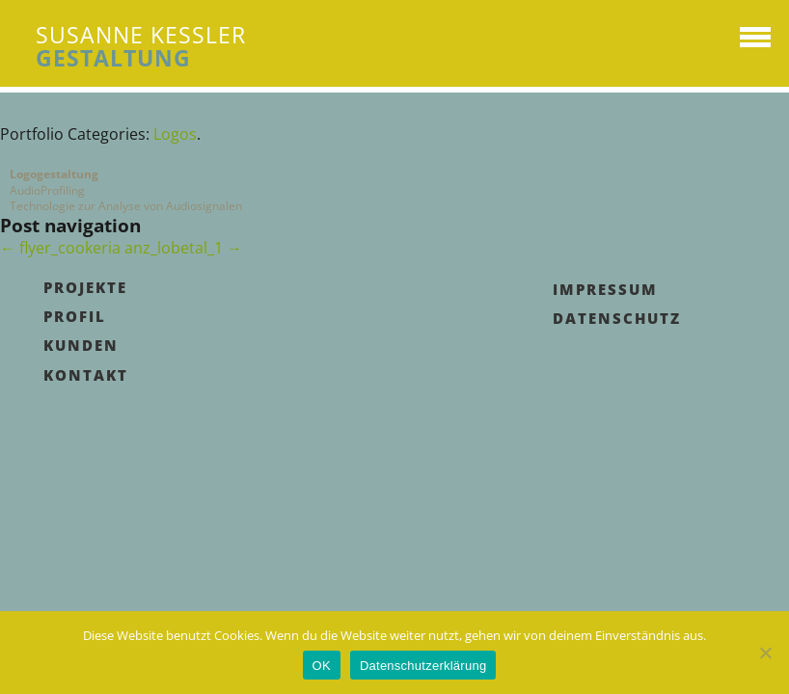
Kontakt (85, 375)
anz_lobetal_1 (183, 247)
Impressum (605, 289)
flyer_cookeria (60, 247)
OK (322, 665)
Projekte (85, 287)
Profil (74, 316)
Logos (175, 134)
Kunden (81, 345)
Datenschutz (617, 318)
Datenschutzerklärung (423, 665)
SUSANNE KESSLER (141, 46)
